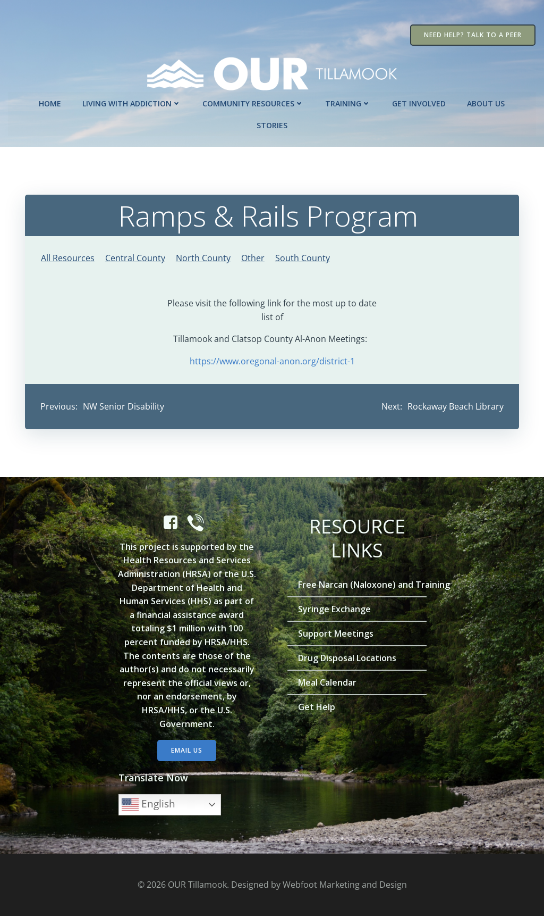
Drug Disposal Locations (348, 658)
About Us (486, 103)
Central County (135, 258)
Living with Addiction (132, 103)
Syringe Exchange (335, 609)
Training (348, 103)
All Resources (68, 258)
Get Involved (419, 103)
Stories (272, 125)
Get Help (317, 707)
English (149, 805)
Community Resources (253, 103)
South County (302, 258)
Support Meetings (336, 634)
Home (50, 103)
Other (253, 258)
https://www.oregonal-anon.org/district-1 (272, 361)
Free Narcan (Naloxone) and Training (357, 585)
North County (203, 258)
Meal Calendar (328, 683)
